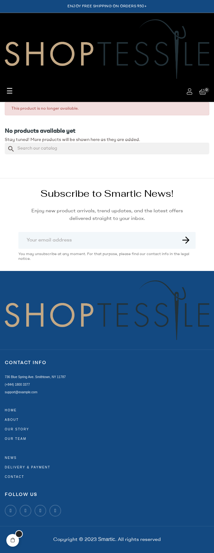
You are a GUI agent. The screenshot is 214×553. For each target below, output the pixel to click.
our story (17, 429)
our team (16, 438)
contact (14, 477)
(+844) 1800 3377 (17, 384)
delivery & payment (27, 467)
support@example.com (21, 392)
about (12, 419)
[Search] (107, 148)
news (11, 458)
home (11, 410)
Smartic (106, 539)
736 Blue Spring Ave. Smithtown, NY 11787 (35, 377)
